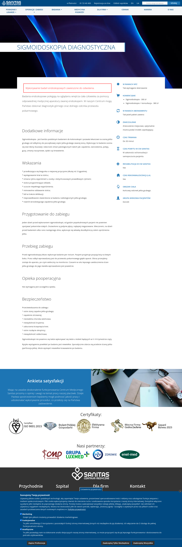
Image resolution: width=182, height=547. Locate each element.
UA (138, 3)
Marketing (27, 514)
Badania (57, 9)
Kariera (148, 9)
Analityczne (27, 529)
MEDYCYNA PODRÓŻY (79, 10)
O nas (171, 9)
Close (180, 491)
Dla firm (102, 9)
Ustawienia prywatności (91, 489)
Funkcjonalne (28, 520)
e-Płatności (71, 3)
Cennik (125, 9)
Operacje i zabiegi (34, 10)
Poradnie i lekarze (11, 10)
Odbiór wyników (120, 3)
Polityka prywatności (77, 509)
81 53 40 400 (85, 3)
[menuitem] (11, 10)
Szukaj (174, 3)
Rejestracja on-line (102, 3)
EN (132, 3)
